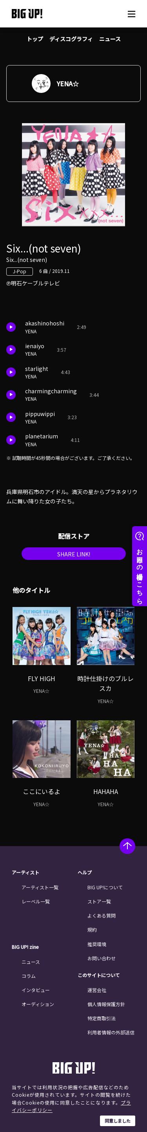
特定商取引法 (101, 1018)
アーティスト (25, 872)
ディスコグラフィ (71, 39)
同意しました (118, 1120)
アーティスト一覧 (40, 887)
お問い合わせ (101, 958)
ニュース (110, 39)
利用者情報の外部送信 (110, 1032)
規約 (92, 929)
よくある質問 (101, 915)
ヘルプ (85, 872)
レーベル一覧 (36, 901)
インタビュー (36, 990)
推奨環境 (96, 944)
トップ (35, 39)
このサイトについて (99, 975)
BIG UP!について (105, 887)
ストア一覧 (99, 901)
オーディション (38, 1004)
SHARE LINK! (73, 554)
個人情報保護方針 (106, 1004)
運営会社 (96, 990)
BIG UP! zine (25, 947)
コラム (29, 975)
